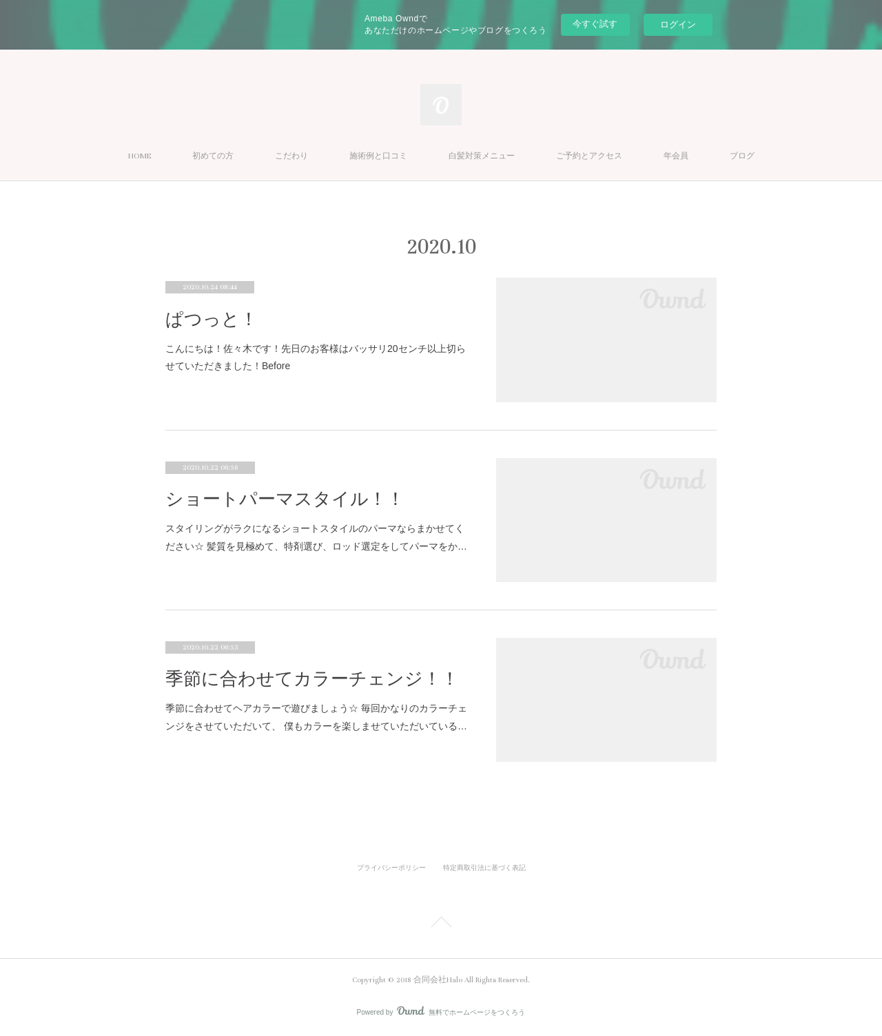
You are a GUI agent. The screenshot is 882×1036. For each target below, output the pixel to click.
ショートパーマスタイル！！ (284, 499)
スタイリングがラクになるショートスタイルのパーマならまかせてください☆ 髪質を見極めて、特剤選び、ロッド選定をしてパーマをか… (316, 537)
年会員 (676, 156)
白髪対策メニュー (482, 156)
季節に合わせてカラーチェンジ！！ (312, 679)
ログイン (678, 24)
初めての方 (213, 156)
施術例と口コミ (378, 156)
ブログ (742, 156)
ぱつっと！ (211, 319)
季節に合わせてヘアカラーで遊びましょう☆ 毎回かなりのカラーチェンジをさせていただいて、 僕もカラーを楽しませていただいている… (316, 717)
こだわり (291, 156)
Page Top (441, 924)
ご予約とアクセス (589, 156)
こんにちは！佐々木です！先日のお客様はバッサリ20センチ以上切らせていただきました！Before (315, 357)
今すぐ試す (595, 24)
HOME (139, 156)
